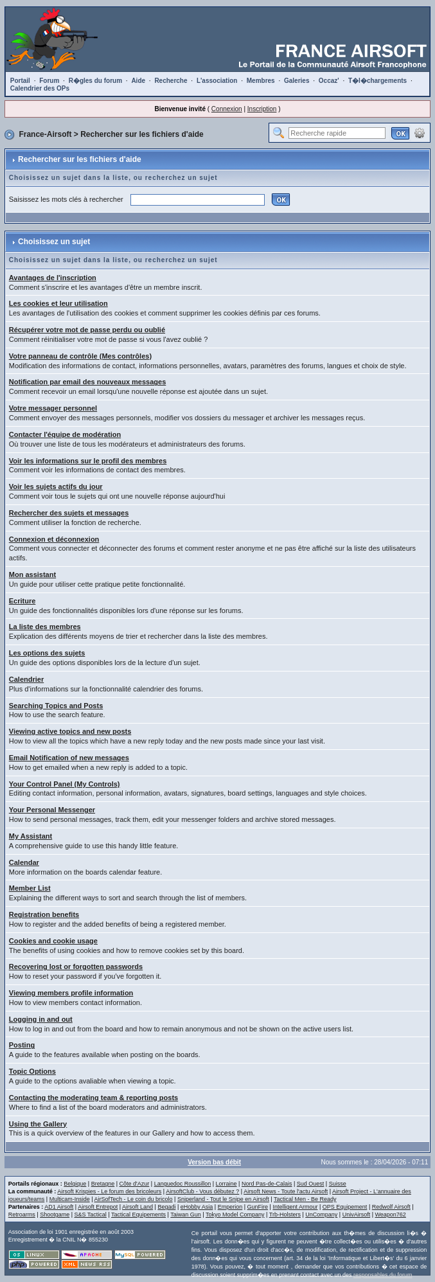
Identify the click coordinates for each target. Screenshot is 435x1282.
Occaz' (329, 80)
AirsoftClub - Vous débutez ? (202, 1191)
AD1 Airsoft (58, 1207)
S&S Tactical (91, 1214)
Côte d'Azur (135, 1183)
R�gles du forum (95, 80)
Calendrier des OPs (39, 88)
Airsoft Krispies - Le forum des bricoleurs (109, 1191)
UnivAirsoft (356, 1214)
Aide (138, 80)
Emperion (230, 1207)
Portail (20, 80)
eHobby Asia (197, 1207)
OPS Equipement (345, 1207)
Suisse (337, 1183)
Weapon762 (390, 1214)
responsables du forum (383, 1275)
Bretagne (103, 1183)
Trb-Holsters (285, 1214)
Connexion (226, 108)
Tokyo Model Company (235, 1214)
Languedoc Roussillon (182, 1183)
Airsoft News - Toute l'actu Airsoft (286, 1191)
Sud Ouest (310, 1183)
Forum (49, 80)
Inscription (262, 108)
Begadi (166, 1207)
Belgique (75, 1183)
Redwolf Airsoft (391, 1207)
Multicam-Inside (69, 1199)
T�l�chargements (377, 80)
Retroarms (21, 1214)
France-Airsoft (45, 134)
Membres (261, 80)
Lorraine (226, 1183)
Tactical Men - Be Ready (305, 1199)
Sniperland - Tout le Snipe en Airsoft (223, 1199)
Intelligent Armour (294, 1207)
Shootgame (54, 1214)
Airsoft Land (137, 1207)
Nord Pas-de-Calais (267, 1183)
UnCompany (321, 1214)
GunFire (258, 1207)
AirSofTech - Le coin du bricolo (133, 1199)
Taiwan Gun (185, 1214)
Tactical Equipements (138, 1214)
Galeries (296, 80)
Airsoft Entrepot (98, 1207)
